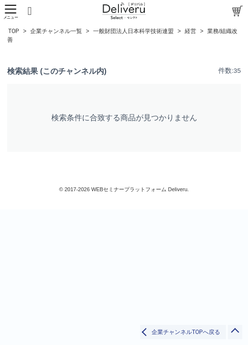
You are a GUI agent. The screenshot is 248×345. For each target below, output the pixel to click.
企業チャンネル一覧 (56, 31)
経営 (190, 31)
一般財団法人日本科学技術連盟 (133, 31)
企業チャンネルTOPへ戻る (186, 332)
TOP (13, 31)
